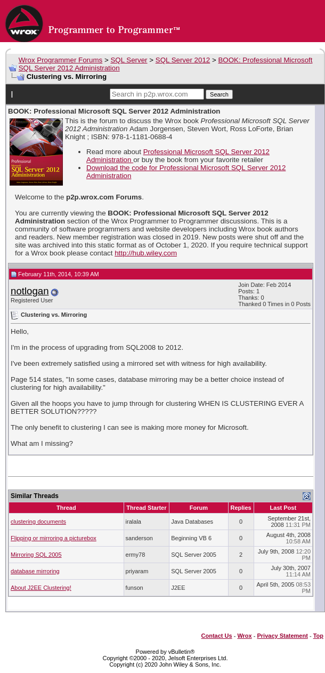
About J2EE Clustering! (41, 587)
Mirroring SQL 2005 (36, 554)
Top (318, 635)
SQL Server (128, 60)
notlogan (30, 291)
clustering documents (38, 521)
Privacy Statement (282, 635)
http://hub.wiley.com (146, 253)
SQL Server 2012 (183, 60)
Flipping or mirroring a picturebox (53, 538)
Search (219, 94)
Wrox (244, 635)
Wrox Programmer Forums (61, 60)
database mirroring (35, 571)
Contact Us (216, 635)
